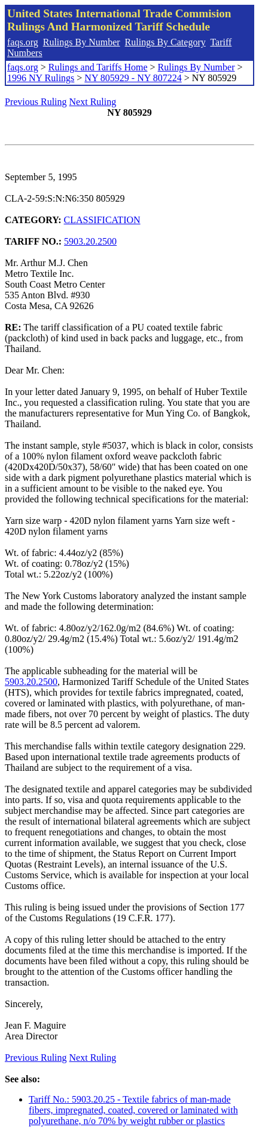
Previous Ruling (36, 102)
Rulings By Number (81, 42)
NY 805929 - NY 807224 (132, 78)
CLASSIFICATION (102, 220)
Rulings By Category (165, 42)
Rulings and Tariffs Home (98, 67)
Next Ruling (93, 102)
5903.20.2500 (90, 241)
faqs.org (22, 42)
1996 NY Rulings (40, 78)
